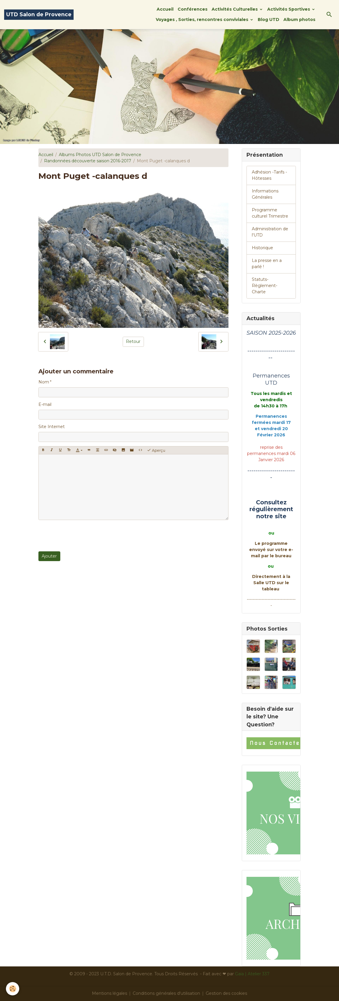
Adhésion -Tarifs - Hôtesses (269, 175)
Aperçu (156, 450)
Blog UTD (268, 19)
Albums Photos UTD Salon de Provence (100, 154)
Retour (133, 341)
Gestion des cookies (226, 993)
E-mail (44, 404)
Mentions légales (109, 993)
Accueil (165, 9)
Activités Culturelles (235, 9)
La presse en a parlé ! (267, 263)
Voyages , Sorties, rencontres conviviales (202, 19)
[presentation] (83, 535)
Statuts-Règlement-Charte (264, 285)
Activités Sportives (289, 9)
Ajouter (49, 556)
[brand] (39, 14)
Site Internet (51, 426)
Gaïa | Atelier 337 (252, 973)
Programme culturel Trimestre (270, 213)
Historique (262, 247)
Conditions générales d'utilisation (166, 993)
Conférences (192, 9)
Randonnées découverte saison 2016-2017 (87, 160)
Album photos (299, 19)
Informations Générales (265, 194)
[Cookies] (12, 988)
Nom (43, 382)
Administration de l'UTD (270, 232)
